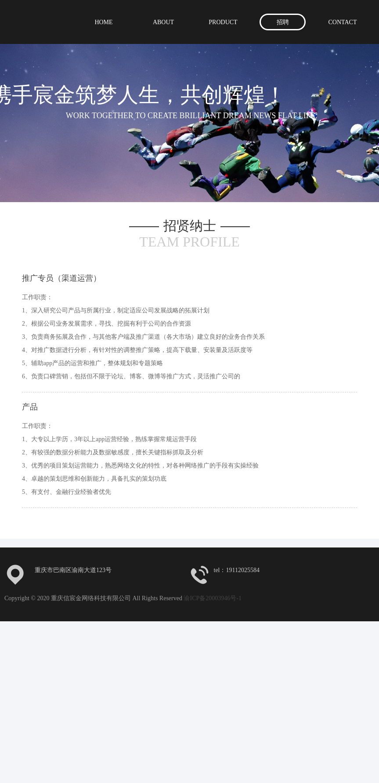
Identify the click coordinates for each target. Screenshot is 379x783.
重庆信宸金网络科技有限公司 (67, 21)
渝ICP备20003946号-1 (212, 598)
